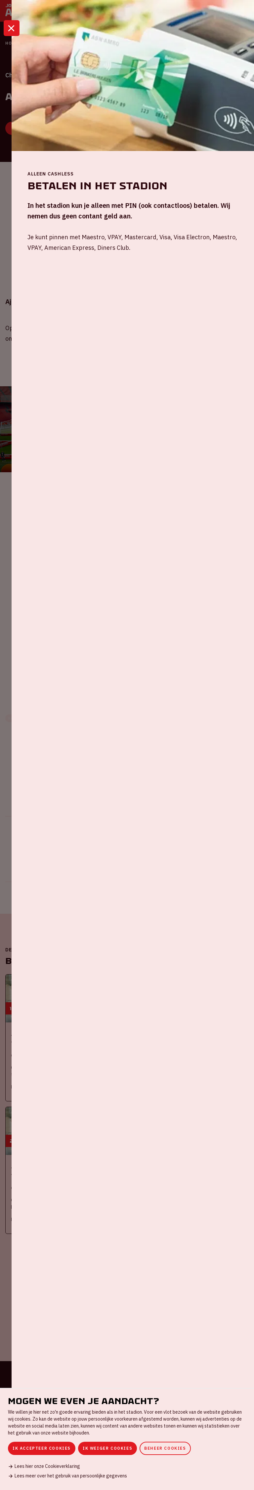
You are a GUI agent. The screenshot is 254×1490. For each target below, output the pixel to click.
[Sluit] (12, 34)
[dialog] (127, 1439)
